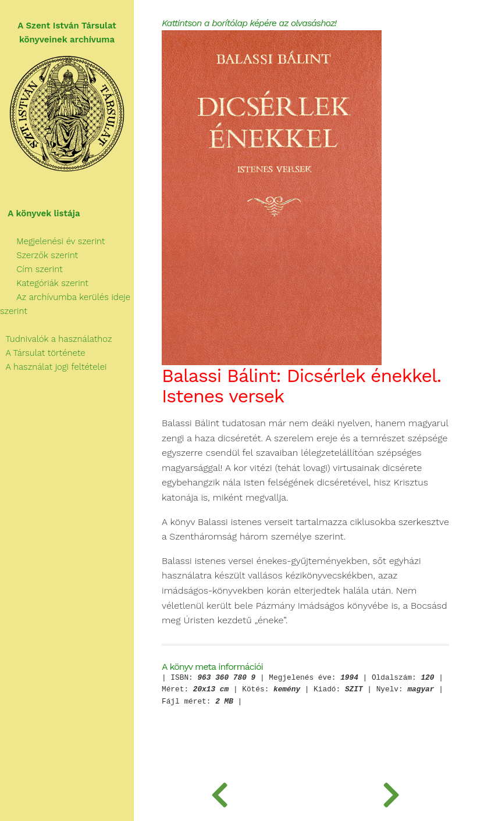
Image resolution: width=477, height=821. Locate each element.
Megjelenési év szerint (52, 241)
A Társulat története (43, 353)
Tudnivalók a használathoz (56, 339)
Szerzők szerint (39, 255)
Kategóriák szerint (44, 283)
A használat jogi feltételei (53, 367)
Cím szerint (31, 269)
